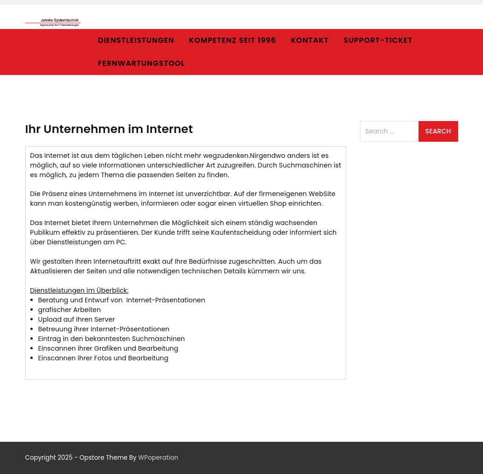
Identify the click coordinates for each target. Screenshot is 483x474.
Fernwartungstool (141, 63)
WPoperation (158, 457)
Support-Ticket (378, 40)
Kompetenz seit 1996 (232, 40)
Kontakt (310, 40)
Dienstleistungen (136, 40)
